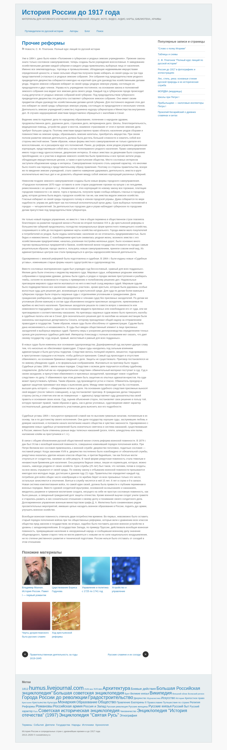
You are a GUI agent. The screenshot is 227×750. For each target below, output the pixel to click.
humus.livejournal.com (56, 688)
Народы (76, 724)
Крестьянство (39, 702)
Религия (195, 702)
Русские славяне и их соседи (128, 655)
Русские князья (160, 706)
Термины (27, 724)
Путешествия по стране (176, 702)
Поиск (100, 31)
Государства (63, 724)
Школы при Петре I (168, 97)
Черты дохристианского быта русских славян (35, 634)
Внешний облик (179, 694)
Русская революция (117, 706)
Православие (154, 702)
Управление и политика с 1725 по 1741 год (95, 589)
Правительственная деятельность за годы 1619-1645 (50, 656)
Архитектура (116, 688)
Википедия (161, 692)
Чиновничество (128, 711)
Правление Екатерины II (131, 702)
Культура (52, 702)
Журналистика (154, 698)
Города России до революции (55, 697)
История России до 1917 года (71, 12)
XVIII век (88, 689)
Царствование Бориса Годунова (64, 589)
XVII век (98, 689)
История (180, 698)
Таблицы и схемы (168, 54)
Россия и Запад (94, 706)
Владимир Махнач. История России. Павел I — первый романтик (35, 591)
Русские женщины (138, 706)
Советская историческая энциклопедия (78, 710)
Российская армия (68, 706)
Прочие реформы (43, 43)
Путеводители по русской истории (44, 31)
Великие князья (139, 693)
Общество (107, 702)
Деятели (50, 724)
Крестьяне (27, 702)
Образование (86, 702)
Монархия (67, 702)
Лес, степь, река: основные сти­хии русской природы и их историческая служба (178, 82)
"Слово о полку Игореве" (172, 48)
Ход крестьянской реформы (62, 634)
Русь (35, 711)
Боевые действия (143, 688)
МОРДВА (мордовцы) (170, 91)
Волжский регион (196, 694)
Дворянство (140, 698)
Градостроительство (110, 697)
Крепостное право (195, 698)
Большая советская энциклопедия (88, 692)
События (39, 724)
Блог (87, 31)
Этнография (128, 715)
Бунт (127, 693)
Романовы (44, 706)
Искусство (168, 698)
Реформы (28, 706)
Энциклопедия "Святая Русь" (89, 714)
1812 (25, 688)
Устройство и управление (119, 589)
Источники (88, 724)
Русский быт (180, 706)
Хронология (102, 724)
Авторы (74, 31)
